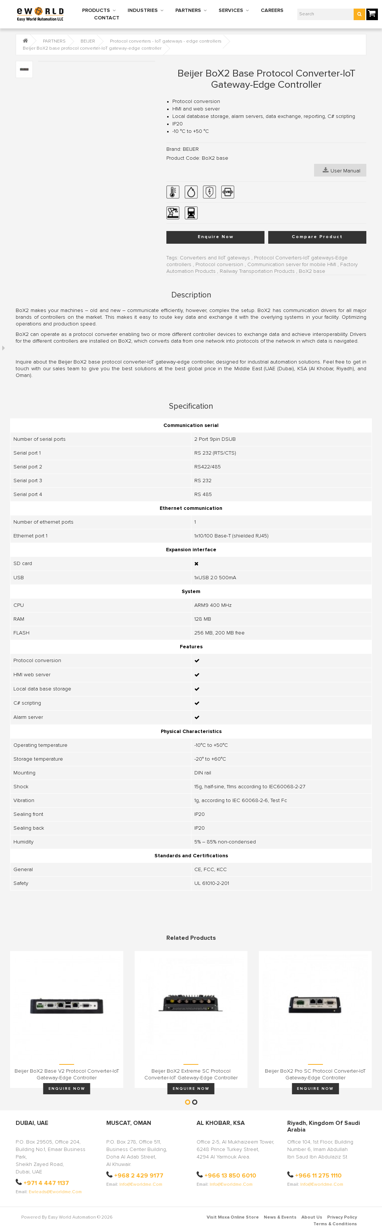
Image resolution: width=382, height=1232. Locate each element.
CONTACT (106, 18)
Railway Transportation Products (257, 271)
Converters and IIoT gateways (215, 258)
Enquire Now (216, 237)
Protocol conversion (219, 264)
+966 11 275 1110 (318, 1176)
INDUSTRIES (143, 10)
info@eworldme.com (140, 1184)
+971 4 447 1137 (46, 1183)
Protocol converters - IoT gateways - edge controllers (166, 41)
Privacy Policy (342, 1217)
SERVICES (231, 10)
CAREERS (272, 10)
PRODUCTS (96, 10)
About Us (311, 1217)
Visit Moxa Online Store (233, 1217)
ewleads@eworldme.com (55, 1192)
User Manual (341, 170)
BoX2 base (312, 271)
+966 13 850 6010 (230, 1176)
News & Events (280, 1217)
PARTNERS (188, 10)
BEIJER (88, 41)
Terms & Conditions (335, 1224)
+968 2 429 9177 (138, 1176)
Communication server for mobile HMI (291, 264)
